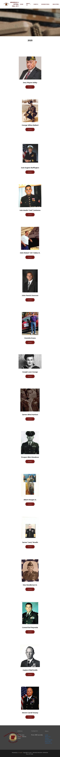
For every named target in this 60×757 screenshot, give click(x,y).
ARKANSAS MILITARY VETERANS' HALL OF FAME (17, 4)
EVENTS (36, 4)
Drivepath (20, 752)
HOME (21, 4)
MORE (30, 89)
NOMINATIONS (45, 4)
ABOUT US (28, 4)
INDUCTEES (55, 4)
